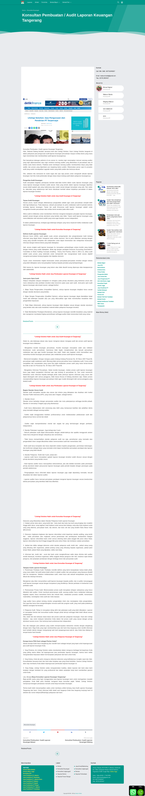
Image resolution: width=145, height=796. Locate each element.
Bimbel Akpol (54, 2)
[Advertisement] (72, 51)
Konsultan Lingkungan (81, 769)
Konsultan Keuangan (30, 724)
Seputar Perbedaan (81, 774)
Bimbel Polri (66, 2)
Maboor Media (78, 793)
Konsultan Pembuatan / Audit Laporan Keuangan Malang (78, 741)
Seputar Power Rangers (64, 776)
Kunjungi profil (106, 89)
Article (59, 766)
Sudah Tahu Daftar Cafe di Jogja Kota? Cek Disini (114, 231)
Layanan (29, 2)
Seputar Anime (61, 774)
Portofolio (44, 2)
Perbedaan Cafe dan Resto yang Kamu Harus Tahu (114, 216)
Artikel (37, 2)
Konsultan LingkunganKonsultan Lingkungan (64, 771)
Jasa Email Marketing (81, 766)
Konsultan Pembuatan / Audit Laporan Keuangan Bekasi (36, 741)
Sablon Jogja (113, 771)
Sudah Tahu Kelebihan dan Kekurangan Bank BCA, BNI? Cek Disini (114, 201)
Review (77, 771)
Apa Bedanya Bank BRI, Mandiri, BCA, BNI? (114, 187)
